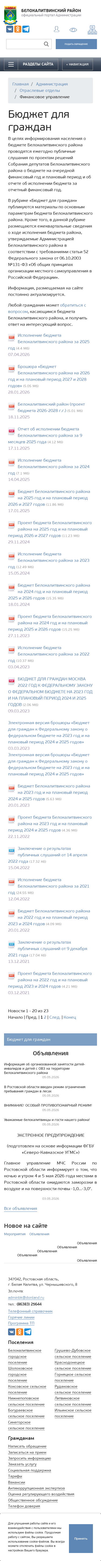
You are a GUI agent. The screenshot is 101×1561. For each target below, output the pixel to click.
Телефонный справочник (30, 1311)
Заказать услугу (22, 1464)
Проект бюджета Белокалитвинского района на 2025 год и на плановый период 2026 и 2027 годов (50, 529)
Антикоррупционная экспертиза (36, 1488)
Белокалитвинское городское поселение (24, 1356)
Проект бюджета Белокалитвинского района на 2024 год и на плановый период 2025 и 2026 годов (50, 623)
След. (55, 1017)
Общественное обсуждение (33, 1500)
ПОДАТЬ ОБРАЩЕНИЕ (76, 44)
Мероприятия (15, 1234)
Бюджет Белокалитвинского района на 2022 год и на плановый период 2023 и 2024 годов (49, 917)
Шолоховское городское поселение (20, 1374)
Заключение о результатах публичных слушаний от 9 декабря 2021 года (47, 949)
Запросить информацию (29, 1458)
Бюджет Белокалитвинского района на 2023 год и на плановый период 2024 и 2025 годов (49, 792)
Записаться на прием (27, 1452)
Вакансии (16, 1482)
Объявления (39, 1234)
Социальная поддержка (29, 1470)
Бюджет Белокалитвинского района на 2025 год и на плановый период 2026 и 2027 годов (49, 498)
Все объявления (20, 1208)
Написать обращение (27, 1446)
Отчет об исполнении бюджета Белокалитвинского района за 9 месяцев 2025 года (45, 435)
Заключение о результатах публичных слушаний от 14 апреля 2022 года (47, 855)
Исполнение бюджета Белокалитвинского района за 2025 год (48, 342)
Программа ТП (21, 1323)
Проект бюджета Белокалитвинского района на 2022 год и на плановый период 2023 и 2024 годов (50, 980)
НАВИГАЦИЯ (78, 64)
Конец (70, 1017)
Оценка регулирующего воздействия (41, 1494)
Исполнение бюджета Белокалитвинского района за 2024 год (48, 467)
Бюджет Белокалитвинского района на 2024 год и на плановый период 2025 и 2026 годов (49, 592)
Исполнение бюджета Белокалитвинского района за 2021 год (48, 886)
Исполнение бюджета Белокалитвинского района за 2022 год (48, 654)
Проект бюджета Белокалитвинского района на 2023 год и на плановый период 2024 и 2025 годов (50, 824)
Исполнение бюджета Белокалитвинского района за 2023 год (48, 560)
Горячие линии (21, 1317)
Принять (81, 1538)
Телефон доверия (24, 1506)
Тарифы (15, 1476)
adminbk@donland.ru (26, 1297)
